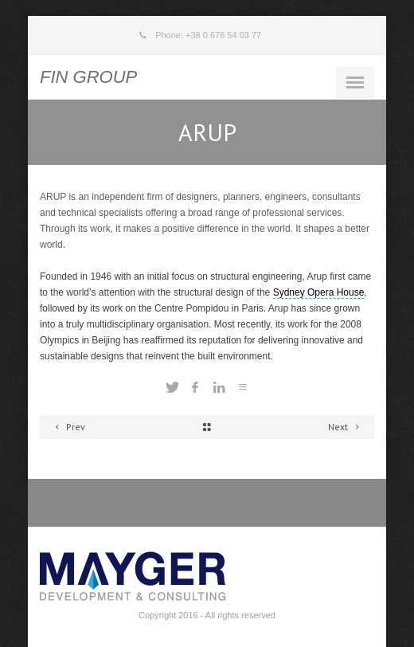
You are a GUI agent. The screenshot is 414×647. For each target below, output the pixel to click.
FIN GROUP (88, 77)
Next (346, 427)
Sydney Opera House (319, 292)
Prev (67, 427)
